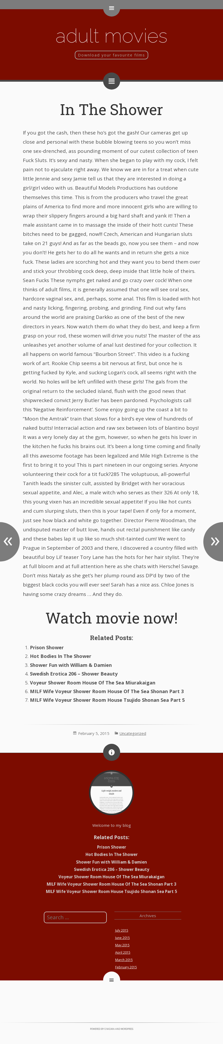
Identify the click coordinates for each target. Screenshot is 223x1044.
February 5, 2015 (93, 733)
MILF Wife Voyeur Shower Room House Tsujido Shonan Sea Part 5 (107, 700)
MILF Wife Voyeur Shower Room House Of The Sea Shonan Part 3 (107, 691)
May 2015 (122, 945)
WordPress (127, 1029)
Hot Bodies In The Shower (60, 656)
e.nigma (109, 1029)
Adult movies (111, 35)
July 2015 (121, 930)
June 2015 (122, 938)
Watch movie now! (111, 617)
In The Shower (111, 109)
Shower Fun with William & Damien (71, 665)
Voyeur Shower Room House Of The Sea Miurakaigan (92, 682)
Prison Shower (47, 647)
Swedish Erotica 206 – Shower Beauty (74, 674)
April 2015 (122, 952)
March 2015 (124, 960)
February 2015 (126, 967)
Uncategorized (132, 733)
